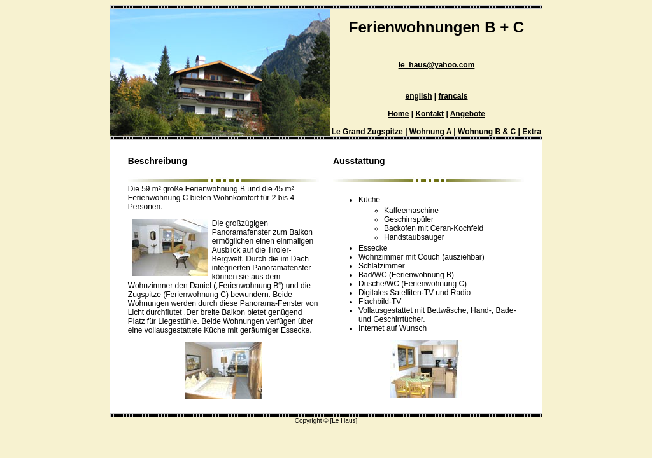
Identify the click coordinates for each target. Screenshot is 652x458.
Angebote (467, 113)
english (418, 96)
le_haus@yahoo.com (437, 64)
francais (453, 96)
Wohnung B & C (487, 131)
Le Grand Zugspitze (367, 131)
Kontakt (429, 113)
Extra (531, 131)
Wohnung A (430, 131)
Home (398, 113)
